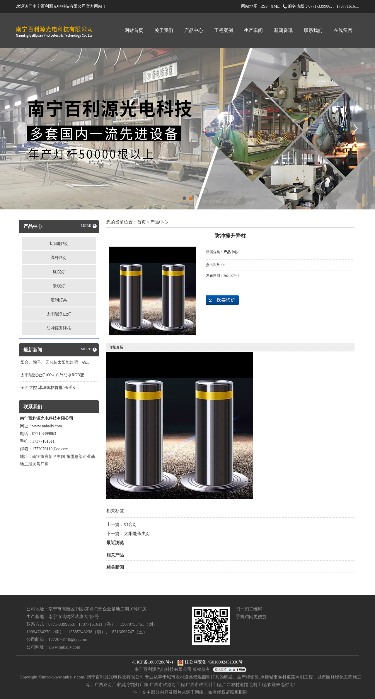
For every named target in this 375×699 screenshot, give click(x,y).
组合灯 (130, 524)
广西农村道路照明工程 (244, 684)
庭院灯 (59, 272)
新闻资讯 (283, 30)
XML (274, 6)
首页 (141, 222)
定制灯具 (59, 300)
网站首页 (134, 30)
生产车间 (253, 30)
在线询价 (222, 300)
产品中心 (193, 30)
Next (356, 128)
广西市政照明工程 (203, 684)
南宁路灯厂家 (135, 684)
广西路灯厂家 (108, 684)
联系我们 (313, 30)
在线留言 (343, 30)
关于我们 (163, 30)
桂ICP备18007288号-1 (152, 662)
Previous (19, 128)
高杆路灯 (59, 257)
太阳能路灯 (59, 243)
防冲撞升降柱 (59, 328)
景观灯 (59, 286)
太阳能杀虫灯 (59, 314)
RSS (264, 6)
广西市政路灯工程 (167, 684)
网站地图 (249, 6)
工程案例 (223, 30)
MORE (89, 226)
